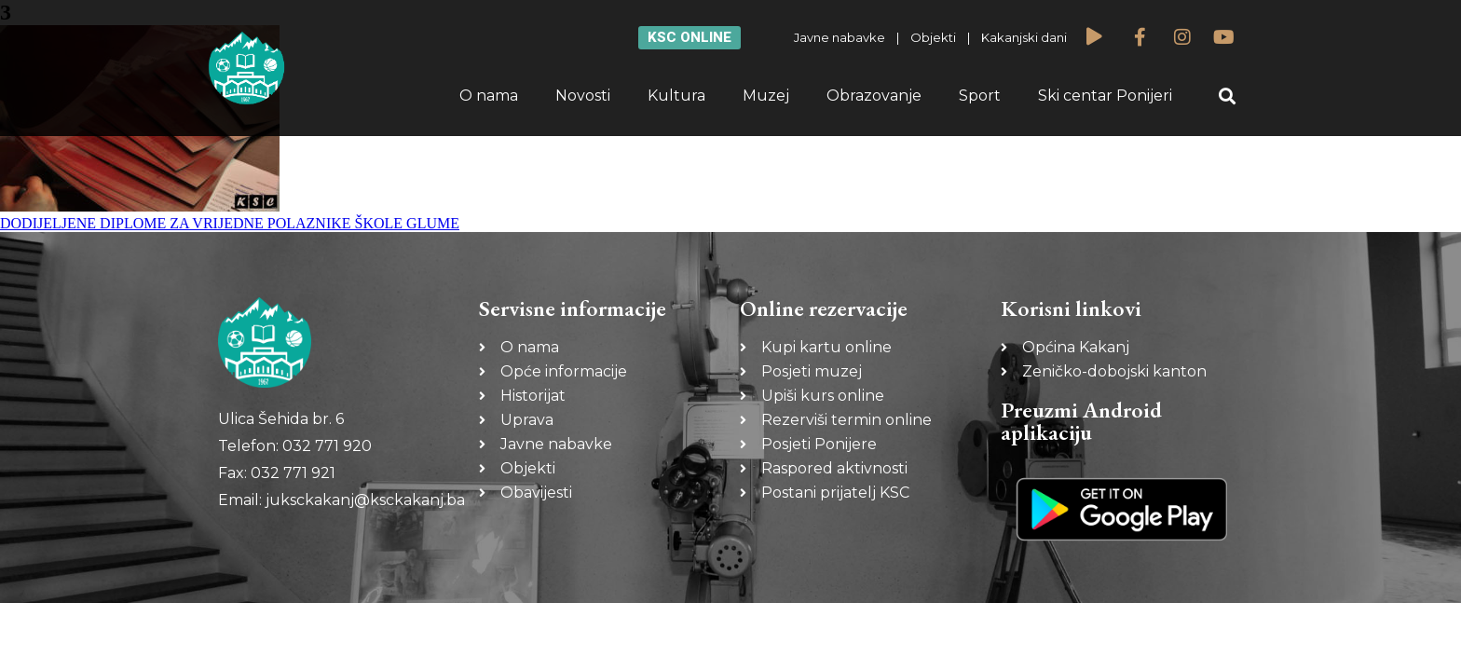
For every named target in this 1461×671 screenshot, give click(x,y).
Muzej (766, 95)
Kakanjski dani (1024, 37)
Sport (980, 95)
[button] (1227, 96)
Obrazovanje (874, 95)
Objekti (933, 37)
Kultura (676, 95)
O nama (488, 95)
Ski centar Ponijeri (1105, 95)
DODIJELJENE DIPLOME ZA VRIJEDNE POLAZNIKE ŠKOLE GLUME (229, 223)
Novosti (582, 95)
